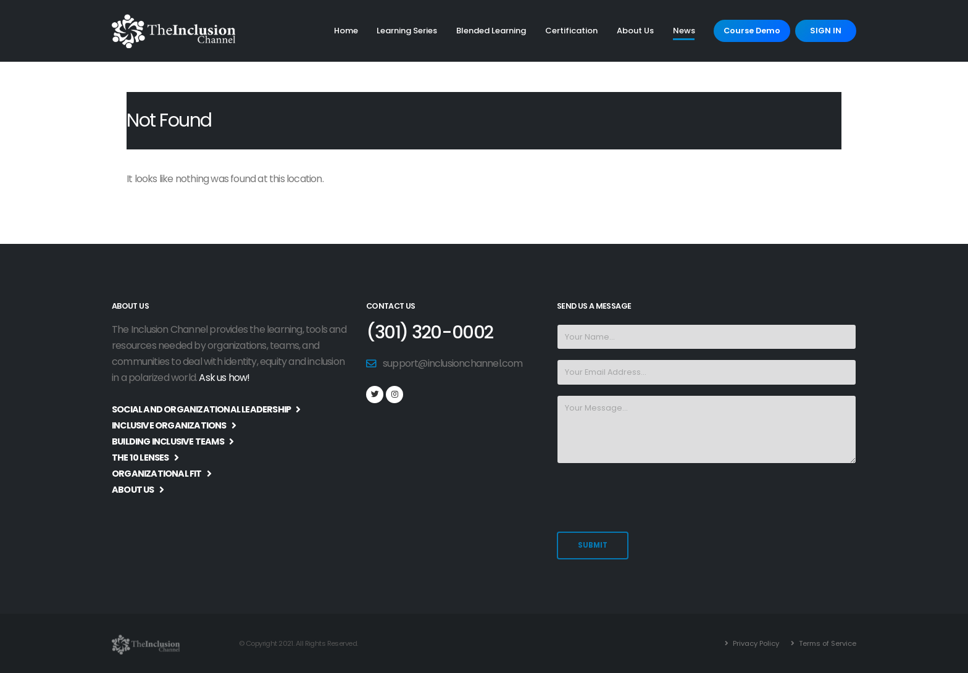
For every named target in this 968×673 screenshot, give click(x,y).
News (684, 30)
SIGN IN (825, 30)
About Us (635, 30)
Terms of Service (826, 643)
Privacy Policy (755, 643)
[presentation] (651, 498)
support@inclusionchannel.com (453, 363)
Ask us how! (224, 377)
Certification (571, 30)
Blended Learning (491, 30)
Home (346, 30)
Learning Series (407, 30)
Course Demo (752, 30)
